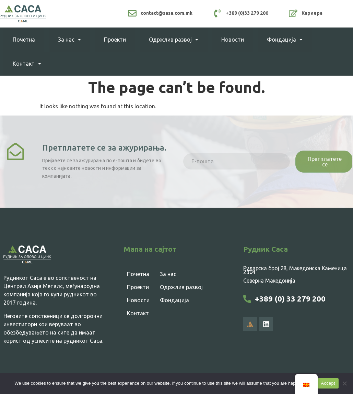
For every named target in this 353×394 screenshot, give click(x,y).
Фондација (285, 39)
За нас (69, 39)
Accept (328, 383)
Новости (232, 39)
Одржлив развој (173, 39)
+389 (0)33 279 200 (247, 13)
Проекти (115, 39)
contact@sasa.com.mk (166, 13)
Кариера (312, 13)
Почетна (24, 39)
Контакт (27, 64)
